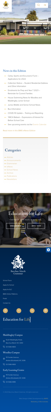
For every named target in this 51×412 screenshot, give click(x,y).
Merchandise (43, 402)
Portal (5, 298)
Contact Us (6, 303)
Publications (12, 176)
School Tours (7, 280)
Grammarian (12, 163)
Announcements (14, 160)
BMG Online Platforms (10, 294)
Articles (10, 157)
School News (12, 169)
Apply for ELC (7, 289)
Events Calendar (39, 124)
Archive (10, 172)
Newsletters (12, 179)
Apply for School (8, 285)
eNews (10, 166)
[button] (38, 5)
